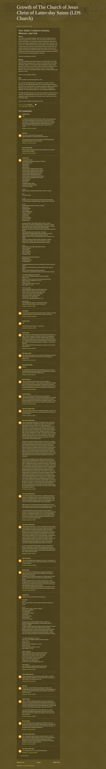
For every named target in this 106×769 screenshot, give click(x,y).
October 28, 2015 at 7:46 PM (28, 519)
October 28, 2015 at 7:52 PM (28, 553)
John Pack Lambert (27, 408)
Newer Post (20, 762)
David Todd (25, 379)
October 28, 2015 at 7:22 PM (28, 415)
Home (39, 762)
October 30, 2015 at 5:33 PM (28, 681)
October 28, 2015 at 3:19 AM (28, 360)
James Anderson (26, 674)
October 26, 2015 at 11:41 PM (29, 328)
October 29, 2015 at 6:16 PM (28, 590)
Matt (23, 133)
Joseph (24, 158)
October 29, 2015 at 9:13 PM (28, 669)
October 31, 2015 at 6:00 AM (28, 729)
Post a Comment (24, 755)
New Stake (24, 106)
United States (31, 106)
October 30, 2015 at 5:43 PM (28, 694)
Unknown (24, 699)
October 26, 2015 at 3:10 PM (28, 153)
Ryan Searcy (25, 353)
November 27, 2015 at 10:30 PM (29, 752)
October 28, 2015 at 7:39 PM (28, 489)
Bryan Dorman (25, 147)
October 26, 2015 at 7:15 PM (28, 306)
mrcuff (23, 311)
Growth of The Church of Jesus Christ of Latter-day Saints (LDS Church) (49, 12)
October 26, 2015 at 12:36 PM (29, 128)
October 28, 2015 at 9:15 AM (28, 374)
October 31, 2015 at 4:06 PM (28, 744)
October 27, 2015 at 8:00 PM (28, 348)
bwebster (24, 114)
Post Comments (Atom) (28, 765)
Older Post (56, 762)
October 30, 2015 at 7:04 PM (28, 716)
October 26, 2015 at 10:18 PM (29, 316)
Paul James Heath (26, 748)
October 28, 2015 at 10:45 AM (29, 389)
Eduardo (24, 332)
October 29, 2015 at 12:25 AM (29, 565)
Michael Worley (26, 364)
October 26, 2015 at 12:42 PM (29, 143)
